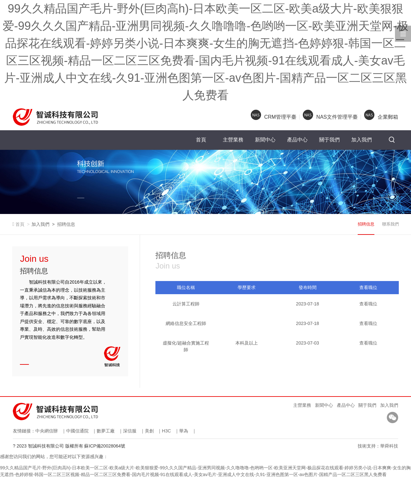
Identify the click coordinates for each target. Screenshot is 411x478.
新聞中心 (265, 139)
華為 (183, 430)
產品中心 (297, 139)
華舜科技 (389, 445)
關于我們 (329, 139)
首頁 (201, 139)
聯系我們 (390, 224)
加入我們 (361, 139)
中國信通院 (77, 430)
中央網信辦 (46, 430)
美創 (149, 430)
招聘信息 (66, 224)
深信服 (129, 430)
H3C (166, 430)
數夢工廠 (106, 430)
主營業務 (233, 139)
